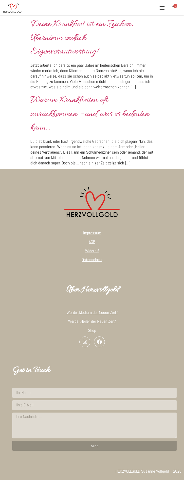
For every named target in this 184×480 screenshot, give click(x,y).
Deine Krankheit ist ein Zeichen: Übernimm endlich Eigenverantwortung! (81, 38)
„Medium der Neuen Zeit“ (98, 312)
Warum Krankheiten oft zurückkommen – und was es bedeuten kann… (89, 114)
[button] (162, 7)
